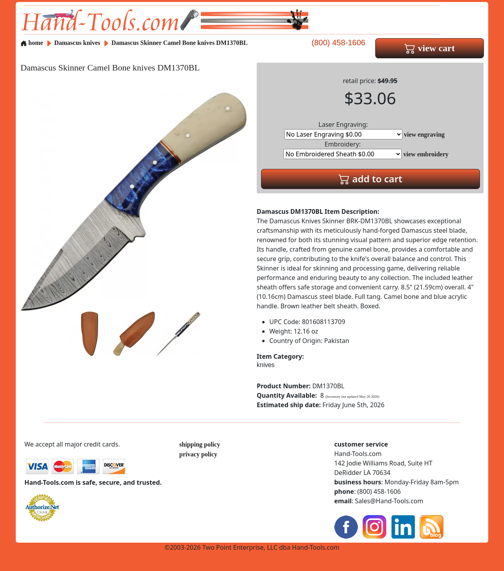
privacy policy (198, 454)
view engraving (424, 134)
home (31, 42)
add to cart (370, 178)
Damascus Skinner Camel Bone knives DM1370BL (179, 42)
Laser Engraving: (343, 129)
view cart (429, 48)
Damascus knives (77, 42)
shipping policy (199, 444)
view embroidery (425, 154)
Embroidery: (343, 149)
